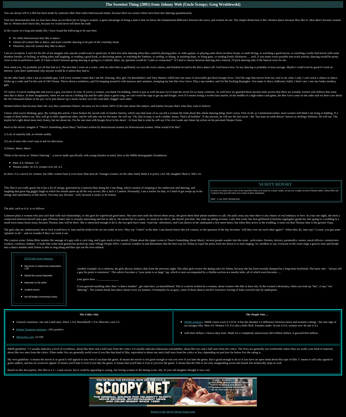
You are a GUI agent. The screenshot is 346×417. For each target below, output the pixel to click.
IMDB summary (193, 322)
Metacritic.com (25, 337)
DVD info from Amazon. (38, 258)
